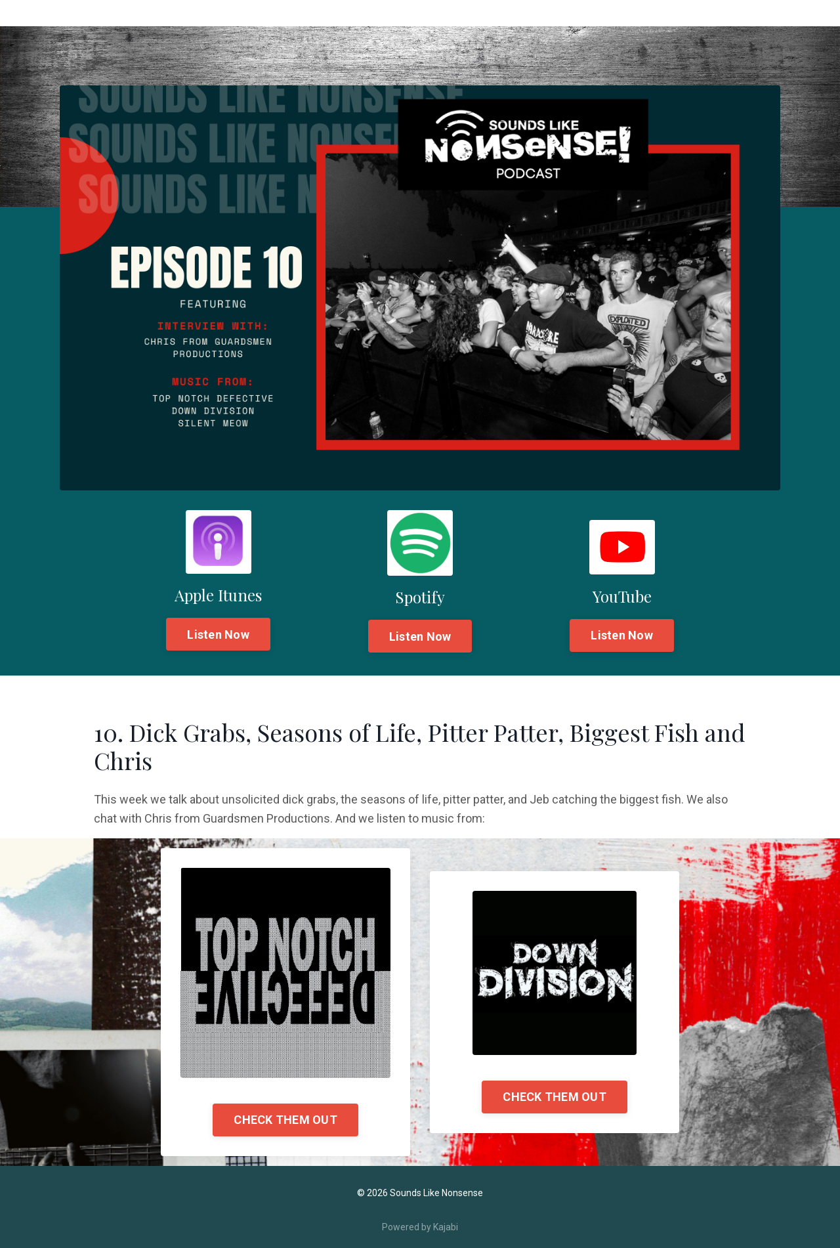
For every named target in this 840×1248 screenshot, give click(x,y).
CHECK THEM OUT (285, 1120)
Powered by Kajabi (420, 1227)
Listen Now (218, 634)
